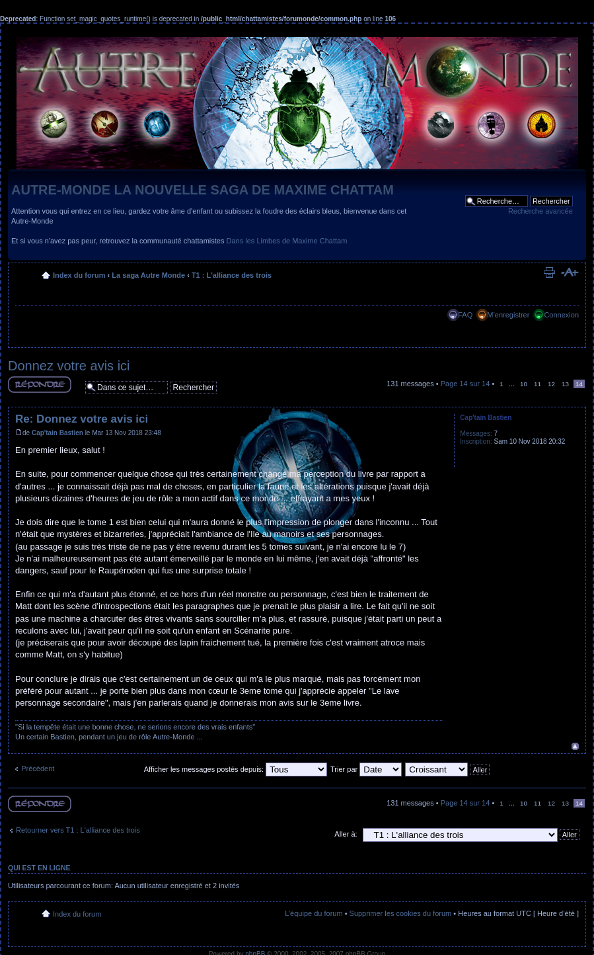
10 (523, 384)
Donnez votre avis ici (69, 365)
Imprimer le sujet (549, 272)
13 (565, 384)
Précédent (37, 768)
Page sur (465, 384)
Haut (575, 746)
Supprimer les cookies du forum (401, 913)
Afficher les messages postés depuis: (235, 769)
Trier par (366, 769)
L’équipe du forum (313, 913)
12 (551, 384)
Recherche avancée (540, 211)
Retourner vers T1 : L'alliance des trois (78, 830)
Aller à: (345, 834)
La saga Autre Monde (148, 275)
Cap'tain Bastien (57, 432)
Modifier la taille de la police (569, 272)
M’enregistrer (508, 315)
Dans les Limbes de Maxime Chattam (287, 241)
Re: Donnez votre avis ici (81, 419)
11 (537, 384)
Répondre (39, 384)
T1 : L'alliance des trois (232, 275)
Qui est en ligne (39, 868)
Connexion (561, 315)
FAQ (465, 315)
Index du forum (79, 275)
